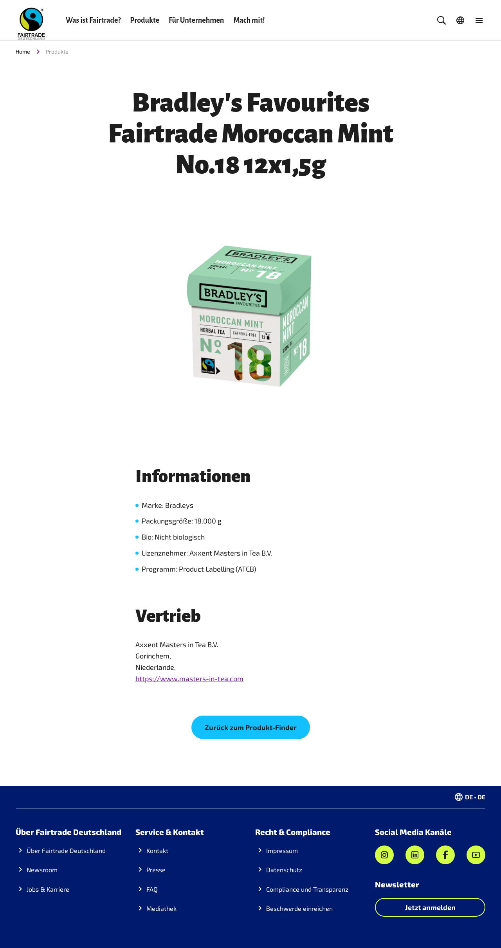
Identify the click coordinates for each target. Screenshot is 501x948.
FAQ (152, 889)
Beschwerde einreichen (299, 908)
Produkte (144, 20)
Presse (156, 869)
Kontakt (157, 850)
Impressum (282, 850)
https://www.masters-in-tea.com (189, 678)
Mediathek (161, 908)
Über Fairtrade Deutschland (66, 850)
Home (23, 51)
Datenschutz (284, 869)
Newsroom (42, 869)
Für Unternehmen (196, 20)
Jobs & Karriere (48, 889)
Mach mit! (249, 20)
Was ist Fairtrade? (93, 20)
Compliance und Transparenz (307, 889)
